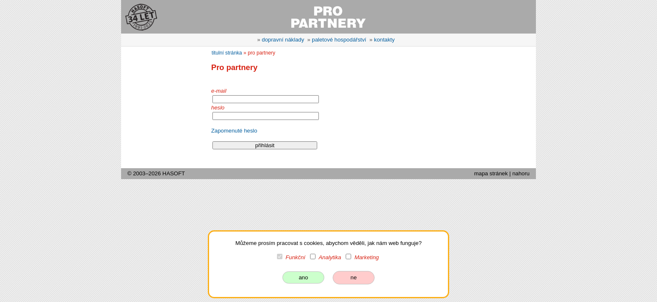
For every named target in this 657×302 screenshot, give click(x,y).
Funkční (295, 257)
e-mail (218, 91)
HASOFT (174, 173)
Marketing (366, 257)
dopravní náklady (283, 39)
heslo (218, 107)
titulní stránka (227, 53)
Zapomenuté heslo (234, 131)
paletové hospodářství (339, 39)
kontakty (384, 39)
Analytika (329, 257)
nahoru (521, 173)
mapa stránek (490, 173)
